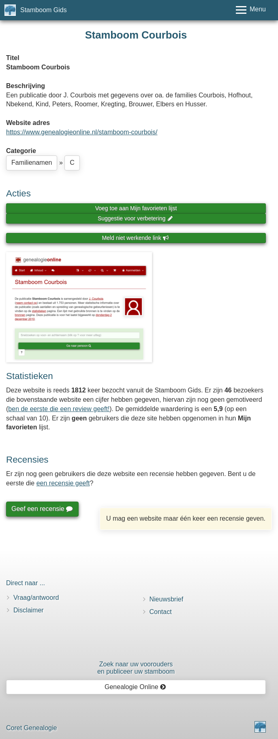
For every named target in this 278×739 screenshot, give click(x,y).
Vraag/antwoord (36, 597)
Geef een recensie (41, 508)
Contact (161, 611)
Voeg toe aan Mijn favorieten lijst (136, 208)
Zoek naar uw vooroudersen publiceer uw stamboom (136, 668)
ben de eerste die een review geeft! (58, 408)
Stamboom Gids (43, 9)
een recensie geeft (63, 483)
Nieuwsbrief (167, 599)
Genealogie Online (135, 686)
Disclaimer (28, 610)
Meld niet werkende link (135, 238)
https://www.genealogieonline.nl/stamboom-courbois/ (82, 132)
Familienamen (31, 162)
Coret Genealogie (31, 727)
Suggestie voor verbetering (135, 218)
